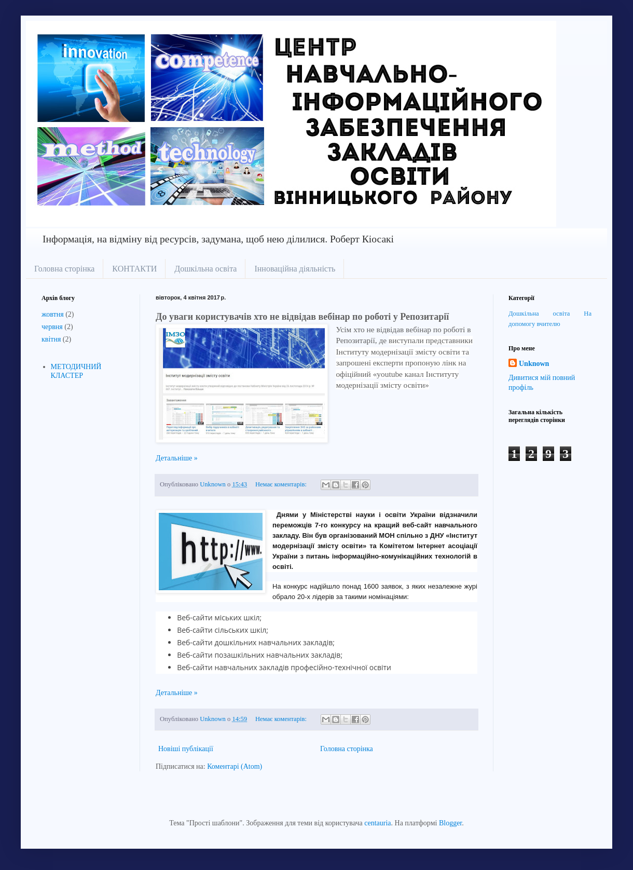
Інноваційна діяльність (294, 268)
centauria (377, 823)
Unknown (534, 364)
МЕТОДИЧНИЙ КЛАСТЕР (76, 371)
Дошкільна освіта (205, 268)
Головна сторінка (64, 268)
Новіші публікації (185, 749)
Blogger (450, 823)
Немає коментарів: (281, 484)
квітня (51, 339)
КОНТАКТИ (134, 268)
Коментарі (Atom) (234, 766)
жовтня (53, 314)
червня (52, 327)
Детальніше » (177, 458)
